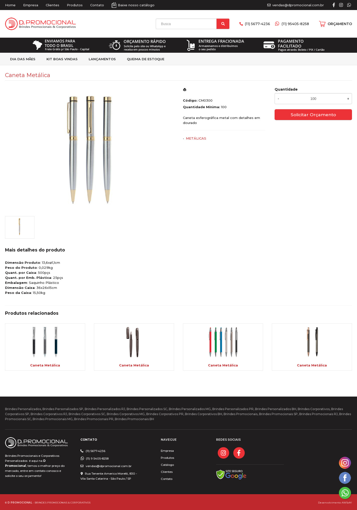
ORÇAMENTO (340, 24)
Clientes (52, 5)
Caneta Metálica (45, 365)
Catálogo (167, 465)
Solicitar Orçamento (313, 114)
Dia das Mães (22, 59)
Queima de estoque (145, 59)
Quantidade (286, 89)
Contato (97, 5)
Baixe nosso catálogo (136, 5)
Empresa (30, 5)
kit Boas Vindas (62, 59)
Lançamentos (102, 59)
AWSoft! (347, 502)
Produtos (75, 5)
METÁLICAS (196, 138)
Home (10, 5)
